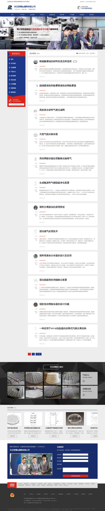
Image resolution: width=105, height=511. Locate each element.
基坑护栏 (50, 483)
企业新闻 (32, 14)
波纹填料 (62, 14)
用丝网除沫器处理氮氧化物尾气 (55, 158)
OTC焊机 (20, 483)
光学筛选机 (40, 483)
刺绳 (45, 483)
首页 (12, 14)
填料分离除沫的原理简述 (52, 207)
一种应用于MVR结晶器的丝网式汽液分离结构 (62, 328)
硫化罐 (33, 485)
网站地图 (82, 1)
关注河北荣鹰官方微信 (90, 1)
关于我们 (22, 14)
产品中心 (42, 14)
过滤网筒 (43, 485)
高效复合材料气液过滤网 (52, 110)
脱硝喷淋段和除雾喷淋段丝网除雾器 (57, 85)
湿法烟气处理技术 (48, 231)
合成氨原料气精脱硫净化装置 (54, 182)
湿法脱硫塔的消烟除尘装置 (53, 280)
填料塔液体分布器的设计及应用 (55, 255)
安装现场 (82, 14)
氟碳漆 (75, 483)
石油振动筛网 (21, 485)
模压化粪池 (70, 483)
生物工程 (87, 483)
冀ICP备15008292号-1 (51, 498)
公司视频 (72, 14)
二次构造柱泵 (33, 483)
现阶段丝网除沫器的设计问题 (54, 304)
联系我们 (91, 14)
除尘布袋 (66, 485)
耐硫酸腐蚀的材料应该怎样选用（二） (58, 61)
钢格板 (55, 485)
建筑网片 (64, 483)
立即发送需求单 (75, 476)
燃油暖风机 (81, 483)
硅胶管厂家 (28, 485)
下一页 (38, 354)
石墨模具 (93, 483)
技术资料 (13, 75)
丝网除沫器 (52, 14)
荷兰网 (38, 485)
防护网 (60, 485)
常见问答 (13, 80)
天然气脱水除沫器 (48, 134)
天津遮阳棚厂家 (56, 483)
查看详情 (13, 436)
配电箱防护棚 (50, 485)
